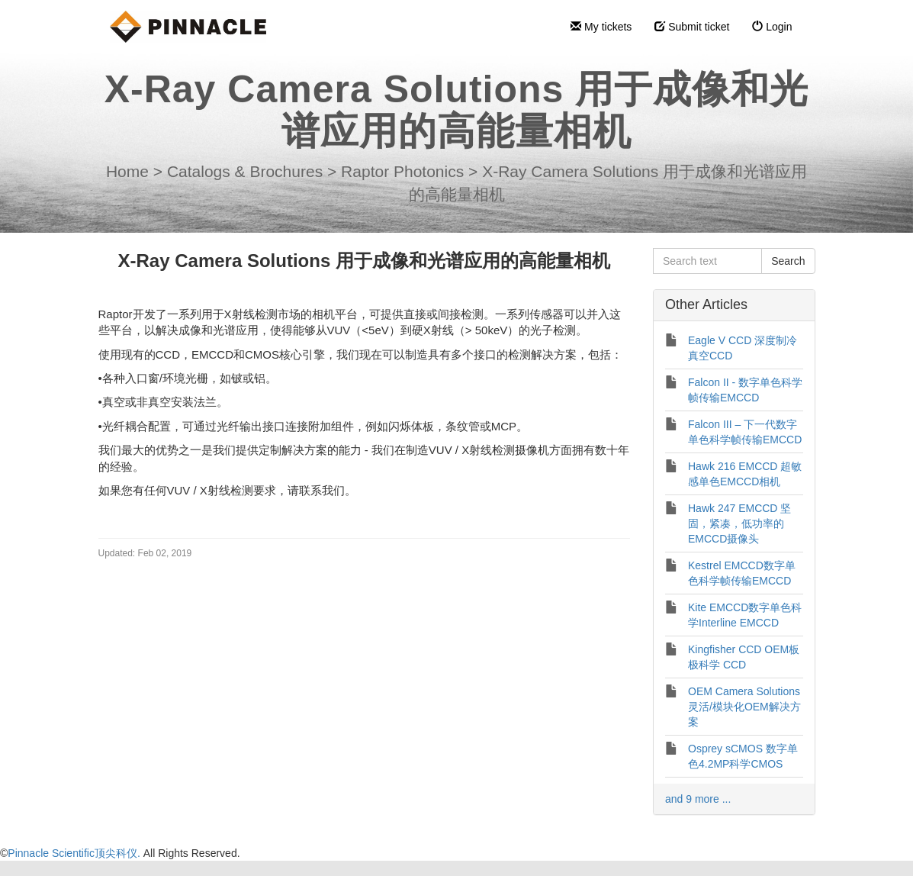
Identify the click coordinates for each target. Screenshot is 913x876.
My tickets (601, 27)
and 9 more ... (698, 799)
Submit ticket (691, 27)
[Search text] (707, 261)
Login (772, 27)
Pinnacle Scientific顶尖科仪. (75, 853)
